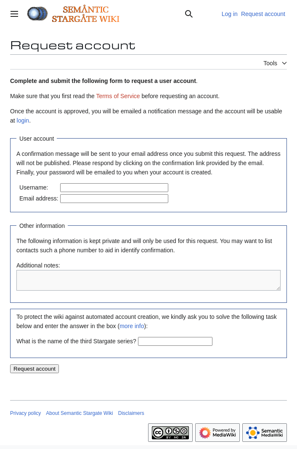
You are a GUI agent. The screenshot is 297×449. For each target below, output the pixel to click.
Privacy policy (25, 417)
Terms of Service (118, 96)
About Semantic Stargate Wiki (79, 417)
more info (131, 329)
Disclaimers (131, 417)
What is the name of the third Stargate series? (76, 345)
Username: (33, 187)
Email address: (38, 198)
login (23, 120)
